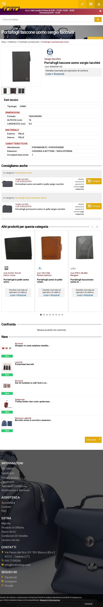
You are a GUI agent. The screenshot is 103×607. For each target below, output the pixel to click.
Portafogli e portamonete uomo (31, 196)
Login (48, 73)
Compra (93, 179)
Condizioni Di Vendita (14, 533)
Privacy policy (9, 475)
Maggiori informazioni (50, 600)
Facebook (9, 574)
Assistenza (8, 500)
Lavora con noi (10, 537)
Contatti (6, 504)
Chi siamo (7, 465)
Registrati (59, 73)
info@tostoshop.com (15, 562)
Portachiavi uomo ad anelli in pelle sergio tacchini (39, 183)
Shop (4, 42)
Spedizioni (7, 470)
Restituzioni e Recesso (15, 487)
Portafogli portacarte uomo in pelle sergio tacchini (40, 206)
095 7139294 (13, 558)
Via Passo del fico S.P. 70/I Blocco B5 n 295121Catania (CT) (28, 551)
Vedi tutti (94, 436)
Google (7, 582)
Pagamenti (7, 479)
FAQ (3, 508)
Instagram (9, 578)
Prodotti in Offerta (12, 524)
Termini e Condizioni (13, 483)
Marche (6, 520)
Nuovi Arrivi (8, 529)
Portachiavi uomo (24, 173)
